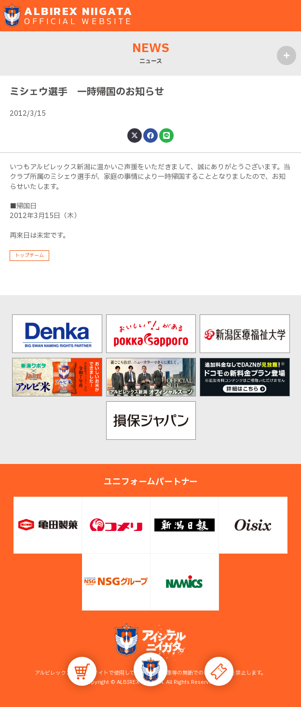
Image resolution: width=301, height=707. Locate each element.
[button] (150, 669)
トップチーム (29, 255)
